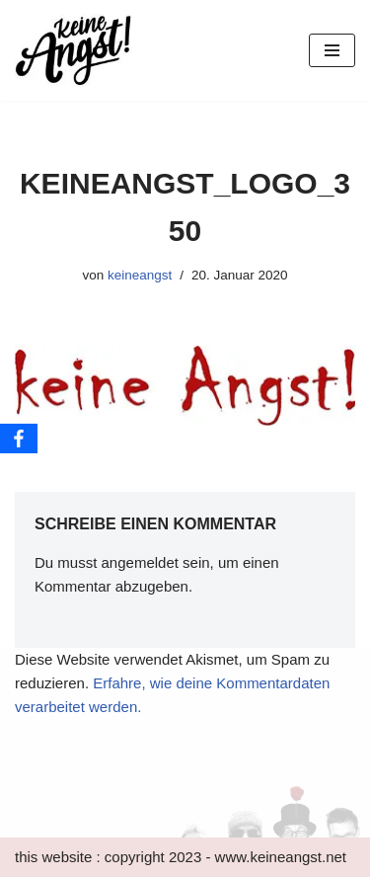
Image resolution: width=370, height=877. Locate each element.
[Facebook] (18, 438)
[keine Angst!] (74, 50)
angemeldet (140, 562)
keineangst (140, 275)
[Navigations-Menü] (332, 50)
